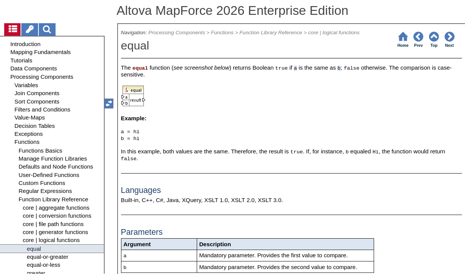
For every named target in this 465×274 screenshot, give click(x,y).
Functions (222, 32)
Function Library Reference (270, 32)
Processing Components (176, 32)
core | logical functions (334, 32)
